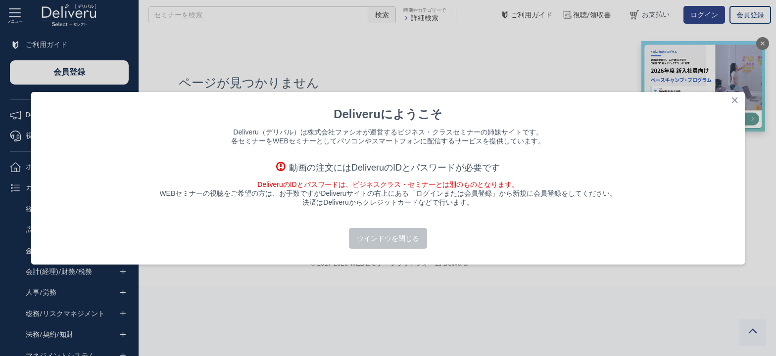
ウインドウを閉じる (388, 238)
